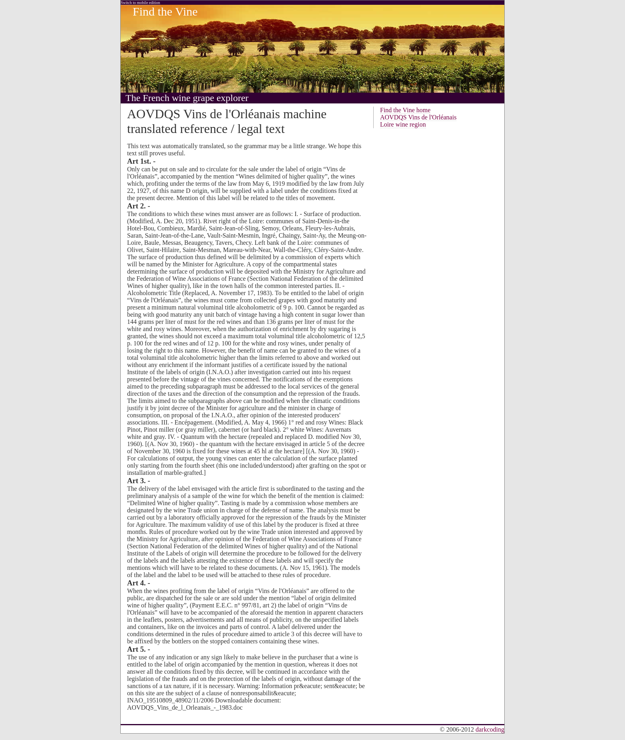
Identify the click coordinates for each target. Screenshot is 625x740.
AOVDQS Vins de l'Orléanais (418, 117)
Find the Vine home (405, 110)
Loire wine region (403, 124)
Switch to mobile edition (140, 2)
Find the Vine (165, 11)
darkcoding (490, 729)
